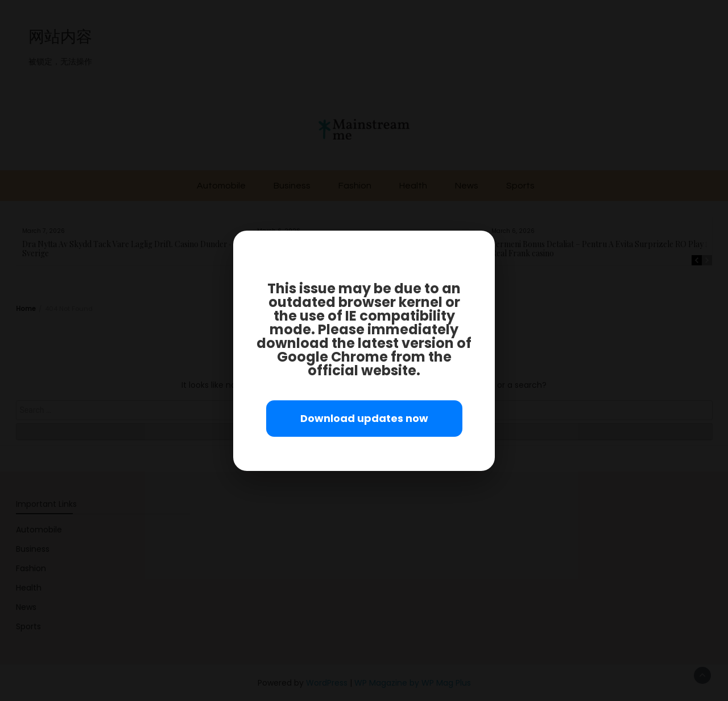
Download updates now (364, 418)
